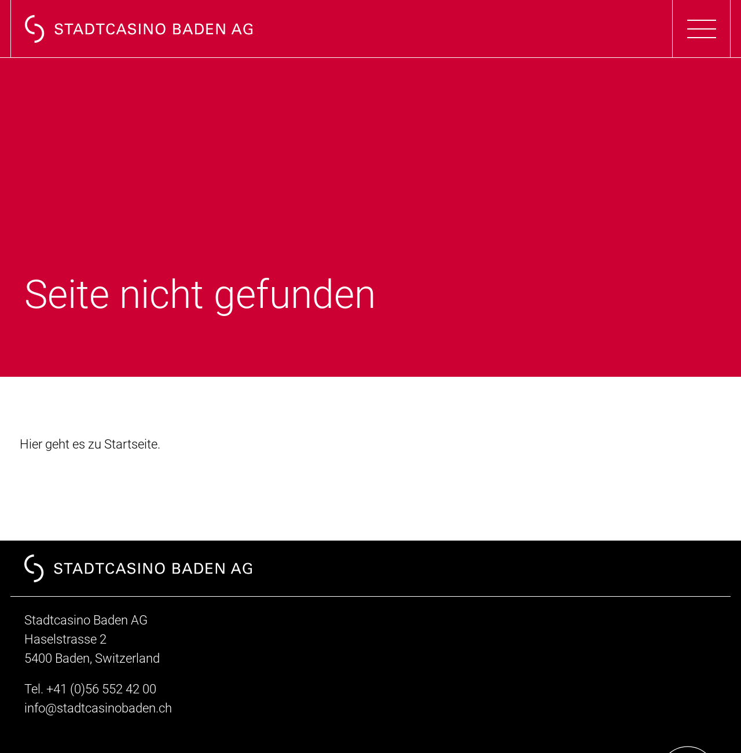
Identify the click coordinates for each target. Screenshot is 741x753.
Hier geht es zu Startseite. (90, 444)
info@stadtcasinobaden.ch (98, 708)
